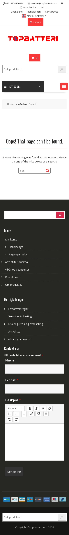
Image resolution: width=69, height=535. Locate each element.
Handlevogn (34, 11)
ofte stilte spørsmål (16, 262)
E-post (11, 380)
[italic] (36, 408)
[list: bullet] (16, 413)
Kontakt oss (51, 11)
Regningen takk (18, 254)
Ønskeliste (17, 11)
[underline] (43, 408)
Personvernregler (18, 309)
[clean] (50, 408)
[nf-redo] (16, 419)
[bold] (30, 408)
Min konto (35, 22)
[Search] (62, 69)
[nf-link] (32, 413)
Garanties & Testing (20, 316)
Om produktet (13, 284)
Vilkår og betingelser (17, 269)
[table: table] (46, 413)
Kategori (12, 86)
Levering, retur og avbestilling (25, 324)
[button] (64, 86)
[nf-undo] (10, 419)
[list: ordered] (10, 413)
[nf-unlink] (38, 413)
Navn (9, 360)
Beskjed (13, 400)
